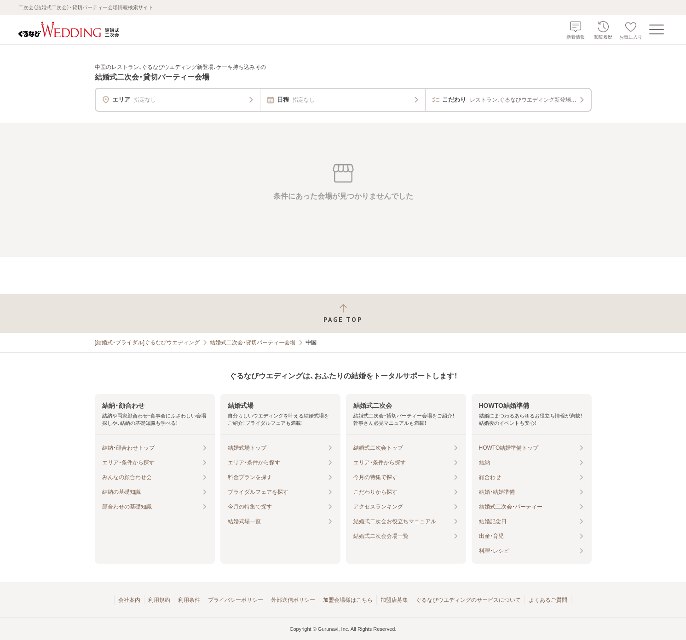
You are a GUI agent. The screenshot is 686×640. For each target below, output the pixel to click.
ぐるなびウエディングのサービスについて (468, 600)
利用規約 (159, 600)
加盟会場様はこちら (348, 600)
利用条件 (189, 600)
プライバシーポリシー (235, 600)
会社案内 (129, 600)
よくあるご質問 (548, 600)
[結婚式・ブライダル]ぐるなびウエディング (147, 342)
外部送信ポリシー (293, 600)
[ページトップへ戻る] (343, 313)
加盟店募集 (394, 600)
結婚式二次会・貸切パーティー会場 (252, 342)
